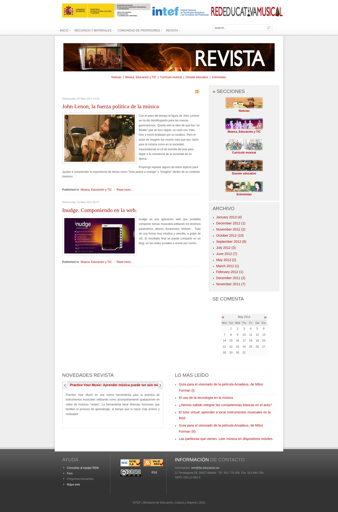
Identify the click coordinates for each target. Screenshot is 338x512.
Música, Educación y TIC (140, 77)
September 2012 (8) (231, 241)
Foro (70, 473)
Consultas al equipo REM (83, 468)
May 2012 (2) (226, 260)
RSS (154, 472)
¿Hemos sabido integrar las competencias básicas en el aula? (225, 405)
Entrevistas (219, 77)
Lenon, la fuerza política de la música (110, 106)
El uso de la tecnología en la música (206, 398)
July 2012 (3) (226, 248)
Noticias (116, 77)
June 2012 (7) (226, 254)
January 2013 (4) (229, 217)
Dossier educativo (197, 77)
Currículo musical (171, 77)
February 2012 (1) (229, 272)
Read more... (125, 189)
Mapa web (73, 484)
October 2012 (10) (230, 235)
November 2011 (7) (230, 284)
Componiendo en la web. (99, 210)
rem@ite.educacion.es (205, 468)
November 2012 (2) (230, 229)
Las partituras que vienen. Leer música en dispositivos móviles (226, 439)
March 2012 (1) (227, 266)
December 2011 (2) (230, 278)
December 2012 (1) (230, 223)
